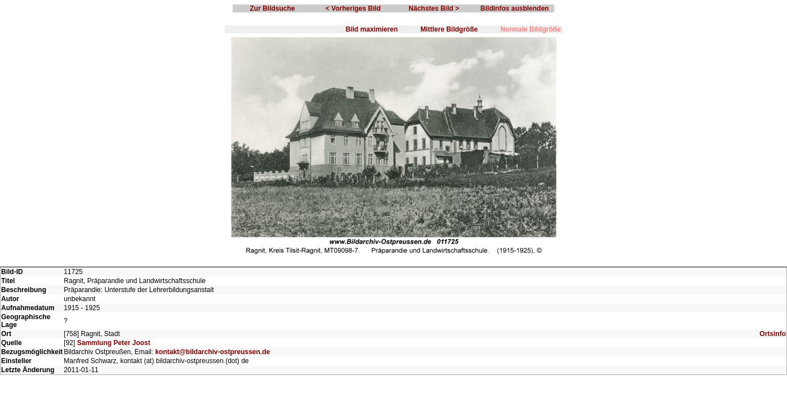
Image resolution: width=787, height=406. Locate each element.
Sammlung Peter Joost (113, 343)
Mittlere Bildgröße (449, 29)
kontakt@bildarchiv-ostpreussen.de (212, 352)
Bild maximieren (371, 29)
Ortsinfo (772, 334)
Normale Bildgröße (530, 29)
